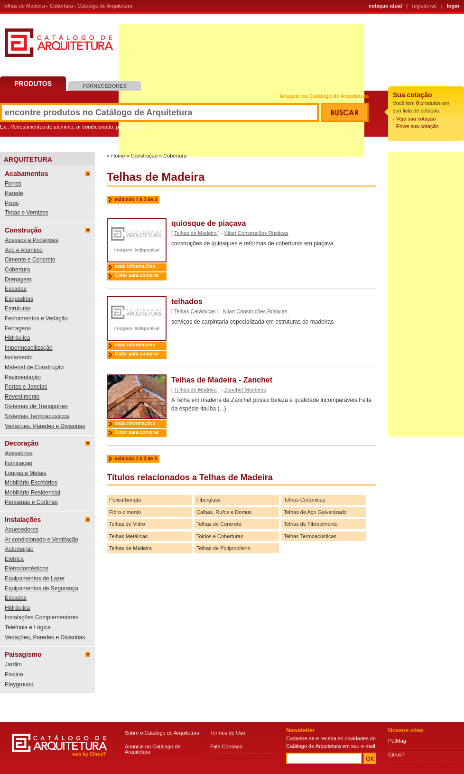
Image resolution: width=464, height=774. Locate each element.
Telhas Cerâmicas (194, 311)
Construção (23, 230)
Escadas (16, 289)
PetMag (397, 741)
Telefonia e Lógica (28, 627)
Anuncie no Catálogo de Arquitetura (324, 96)
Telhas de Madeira (195, 233)
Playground (19, 684)
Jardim (13, 664)
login (453, 6)
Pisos (12, 203)
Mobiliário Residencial (32, 492)
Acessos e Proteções (31, 240)
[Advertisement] (426, 294)
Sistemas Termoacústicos (37, 416)
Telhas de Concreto (218, 524)
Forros (13, 183)
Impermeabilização (29, 348)
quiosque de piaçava (208, 223)
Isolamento (19, 357)
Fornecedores (105, 86)
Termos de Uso (227, 733)
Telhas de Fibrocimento (311, 524)
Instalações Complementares (41, 617)
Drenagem (18, 279)
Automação (19, 549)
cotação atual (385, 6)
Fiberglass (208, 500)
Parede (14, 193)
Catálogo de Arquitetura (59, 46)
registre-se (424, 6)
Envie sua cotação (417, 126)
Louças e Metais (25, 473)
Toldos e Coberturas (219, 536)
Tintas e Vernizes (26, 212)
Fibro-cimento (125, 512)
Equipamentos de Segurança (41, 588)
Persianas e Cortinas (31, 502)
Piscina (14, 674)
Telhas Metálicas (128, 536)
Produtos (33, 83)
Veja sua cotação (416, 118)
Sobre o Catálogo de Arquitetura (162, 733)
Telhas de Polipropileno (223, 548)
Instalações (23, 519)
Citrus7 (396, 754)
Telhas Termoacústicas (310, 536)
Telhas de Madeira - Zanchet (221, 380)
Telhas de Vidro (127, 524)
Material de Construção (34, 367)
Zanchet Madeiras (245, 389)
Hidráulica (17, 338)
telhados (187, 302)
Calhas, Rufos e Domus (223, 512)
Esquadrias (19, 299)
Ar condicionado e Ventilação (41, 539)
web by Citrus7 (89, 754)
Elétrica (14, 559)
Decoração (22, 443)
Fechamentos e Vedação (36, 318)
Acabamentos (26, 173)
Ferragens (18, 328)
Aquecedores (21, 529)
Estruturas (18, 308)
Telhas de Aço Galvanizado (315, 512)
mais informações (135, 266)
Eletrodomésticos (26, 568)
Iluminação (18, 463)
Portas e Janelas (26, 386)
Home (118, 156)
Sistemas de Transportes (36, 406)
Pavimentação (23, 377)
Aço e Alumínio (24, 250)
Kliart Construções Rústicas (256, 233)
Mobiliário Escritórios (31, 482)
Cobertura (17, 269)
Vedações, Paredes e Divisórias (45, 426)
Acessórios (19, 453)
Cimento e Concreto (30, 259)
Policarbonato (125, 500)
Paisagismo (23, 654)
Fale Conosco (226, 746)
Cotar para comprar (137, 275)
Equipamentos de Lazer (35, 578)
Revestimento (22, 396)
